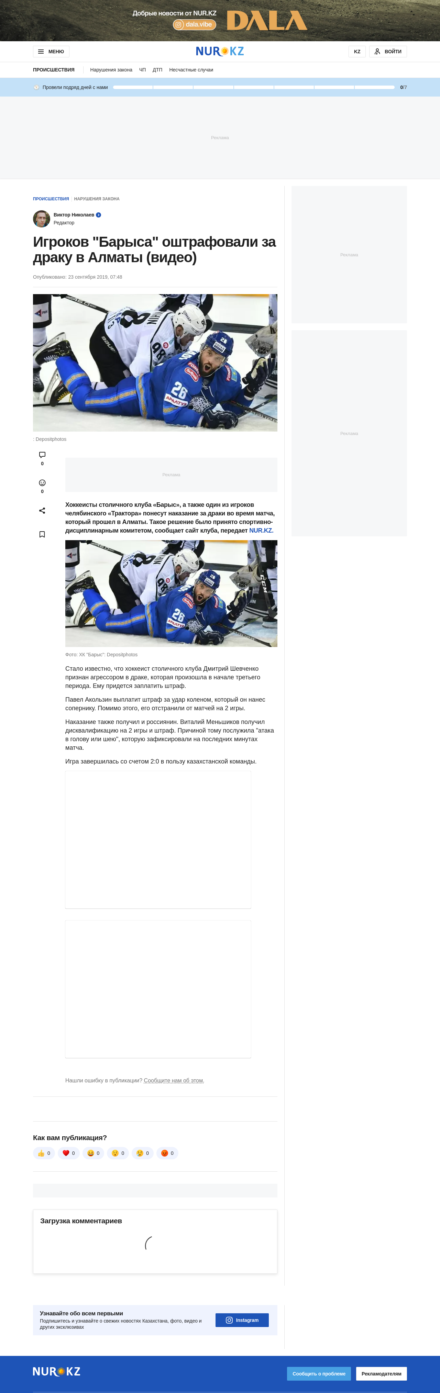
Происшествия (54, 70)
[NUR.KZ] (220, 51)
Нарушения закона (111, 70)
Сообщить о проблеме (319, 1354)
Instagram (242, 1300)
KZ (357, 51)
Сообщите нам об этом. (174, 1080)
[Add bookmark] (42, 534)
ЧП (142, 70)
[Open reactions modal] (42, 486)
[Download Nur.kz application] (220, 20)
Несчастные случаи (191, 70)
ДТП (157, 70)
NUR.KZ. (261, 530)
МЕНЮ (50, 51)
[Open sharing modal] (42, 510)
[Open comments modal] (42, 458)
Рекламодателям (382, 1354)
